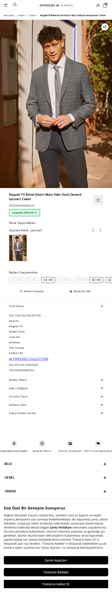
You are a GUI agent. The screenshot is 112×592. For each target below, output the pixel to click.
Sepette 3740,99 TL (24, 212)
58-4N (80, 280)
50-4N (15, 280)
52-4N (32, 280)
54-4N (48, 280)
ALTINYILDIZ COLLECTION (28, 359)
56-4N (64, 280)
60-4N (96, 280)
